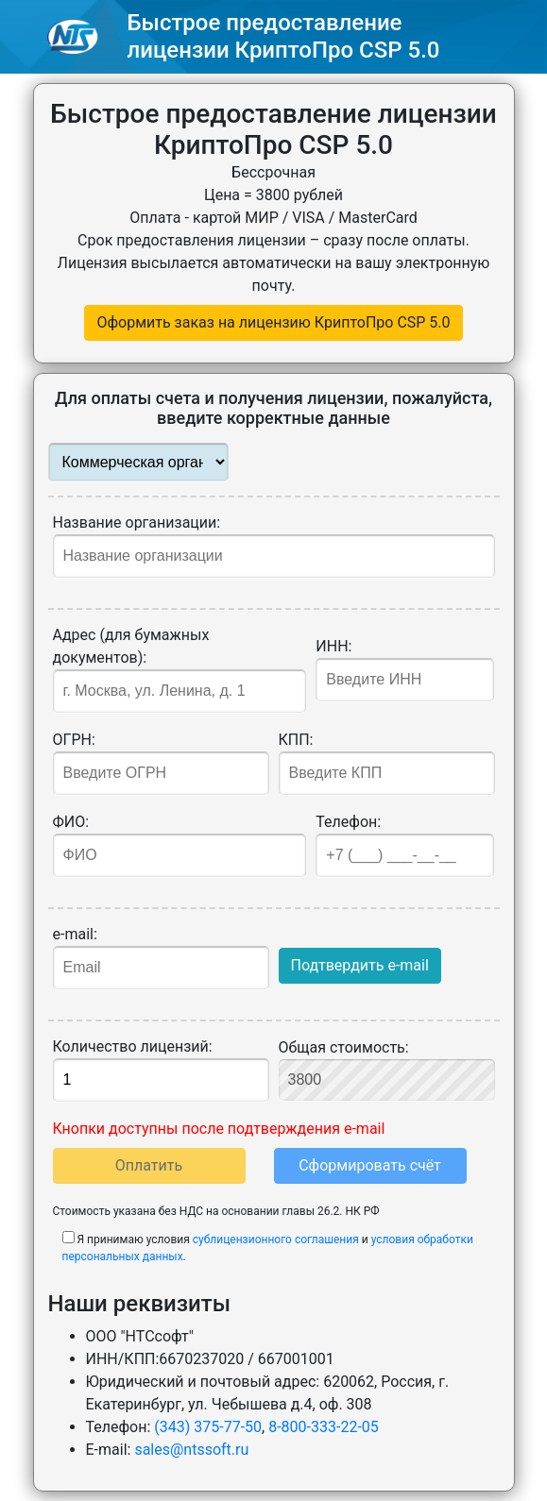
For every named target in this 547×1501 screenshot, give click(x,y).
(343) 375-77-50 (208, 1427)
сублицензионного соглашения (276, 1239)
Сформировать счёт (370, 1165)
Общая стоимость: (387, 1069)
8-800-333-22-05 (323, 1427)
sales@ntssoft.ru (191, 1450)
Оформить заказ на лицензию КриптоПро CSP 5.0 (273, 322)
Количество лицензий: (161, 1069)
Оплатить (148, 1165)
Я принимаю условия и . (267, 1247)
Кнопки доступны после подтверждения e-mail (219, 1129)
